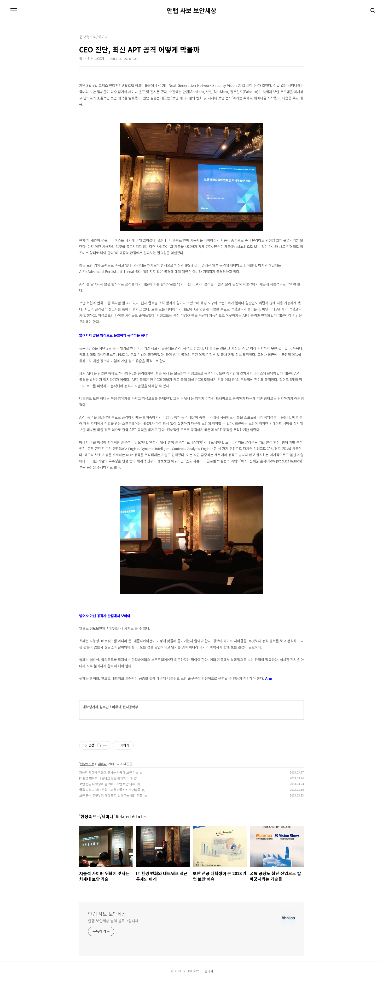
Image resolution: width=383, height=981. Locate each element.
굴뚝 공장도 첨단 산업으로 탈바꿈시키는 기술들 (110, 789)
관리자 (209, 971)
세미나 (102, 764)
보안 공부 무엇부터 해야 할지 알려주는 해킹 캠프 (110, 795)
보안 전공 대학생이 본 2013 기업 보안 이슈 (107, 784)
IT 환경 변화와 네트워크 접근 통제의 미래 (105, 778)
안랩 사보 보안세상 (191, 10)
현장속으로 (87, 764)
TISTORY (192, 971)
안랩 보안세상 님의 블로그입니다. (113, 920)
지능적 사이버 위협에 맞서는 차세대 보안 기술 (108, 772)
